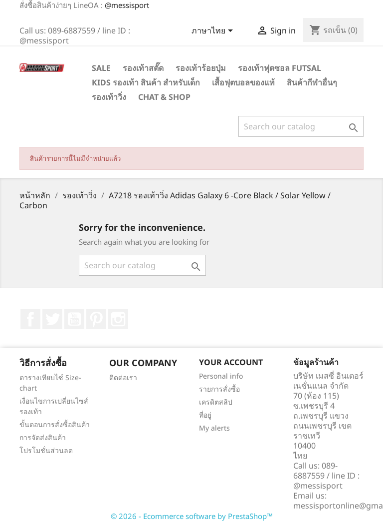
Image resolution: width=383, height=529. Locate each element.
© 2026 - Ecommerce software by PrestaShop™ (192, 516)
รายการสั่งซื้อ (219, 389)
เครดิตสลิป (215, 402)
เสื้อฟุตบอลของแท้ (243, 82)
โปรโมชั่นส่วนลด (46, 450)
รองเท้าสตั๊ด (143, 67)
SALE (101, 67)
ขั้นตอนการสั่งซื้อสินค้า (54, 424)
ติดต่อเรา (123, 377)
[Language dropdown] (214, 31)
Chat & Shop (164, 96)
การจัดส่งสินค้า (42, 437)
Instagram (118, 319)
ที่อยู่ (205, 415)
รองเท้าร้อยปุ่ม (201, 67)
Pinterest (96, 319)
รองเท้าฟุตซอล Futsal (279, 67)
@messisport (127, 5)
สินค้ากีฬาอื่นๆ (312, 82)
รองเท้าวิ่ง (109, 96)
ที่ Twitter (52, 319)
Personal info (221, 376)
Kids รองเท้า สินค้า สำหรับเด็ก (146, 82)
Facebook (30, 319)
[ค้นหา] (301, 126)
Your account (231, 362)
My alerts (214, 428)
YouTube (74, 319)
